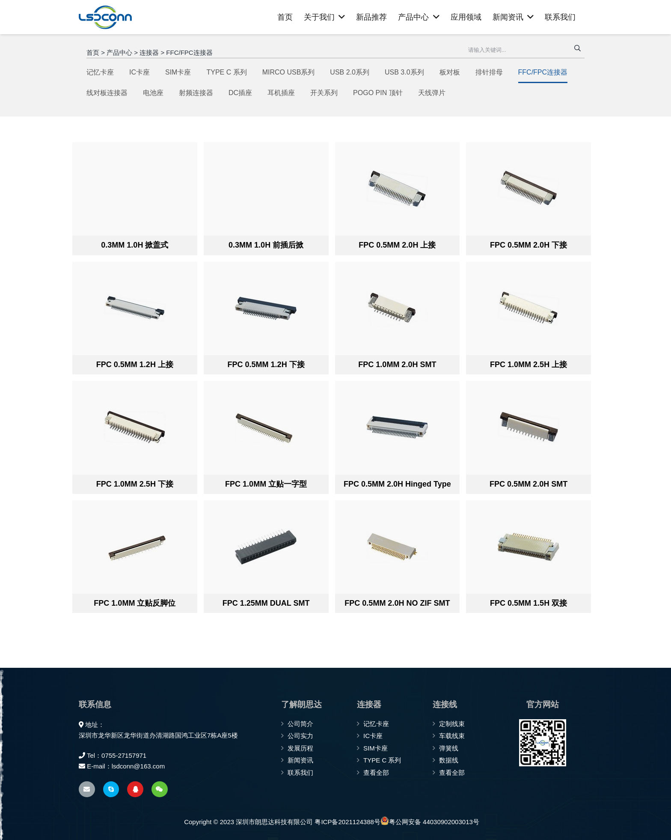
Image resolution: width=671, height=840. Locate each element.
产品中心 (119, 52)
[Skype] (111, 789)
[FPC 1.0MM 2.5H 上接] (528, 308)
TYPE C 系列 (382, 760)
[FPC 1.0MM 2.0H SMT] (397, 308)
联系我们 (300, 772)
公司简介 (300, 723)
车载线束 (452, 735)
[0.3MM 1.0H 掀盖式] (134, 189)
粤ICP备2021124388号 (347, 821)
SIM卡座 (375, 748)
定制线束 (452, 723)
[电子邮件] (87, 789)
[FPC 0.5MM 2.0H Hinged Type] (397, 427)
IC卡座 (373, 735)
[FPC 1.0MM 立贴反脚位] (134, 547)
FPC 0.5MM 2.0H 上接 (397, 245)
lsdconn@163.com (138, 766)
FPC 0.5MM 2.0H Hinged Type (397, 484)
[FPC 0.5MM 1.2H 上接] (134, 308)
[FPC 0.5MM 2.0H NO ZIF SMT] (397, 547)
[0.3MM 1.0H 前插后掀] (266, 189)
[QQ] (135, 789)
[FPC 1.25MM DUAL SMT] (266, 547)
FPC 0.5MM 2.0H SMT (528, 484)
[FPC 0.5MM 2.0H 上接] (397, 189)
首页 (92, 52)
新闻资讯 (300, 760)
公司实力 (300, 735)
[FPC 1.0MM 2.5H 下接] (134, 427)
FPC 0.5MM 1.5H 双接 (528, 603)
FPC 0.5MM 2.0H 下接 (528, 245)
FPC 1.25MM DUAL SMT (266, 603)
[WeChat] (159, 789)
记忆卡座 (376, 723)
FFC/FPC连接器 (189, 52)
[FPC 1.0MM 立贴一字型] (266, 427)
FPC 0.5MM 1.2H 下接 (266, 364)
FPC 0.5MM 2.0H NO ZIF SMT (397, 603)
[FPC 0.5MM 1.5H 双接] (528, 547)
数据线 (448, 760)
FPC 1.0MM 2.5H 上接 (528, 364)
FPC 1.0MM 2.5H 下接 (134, 484)
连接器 (149, 52)
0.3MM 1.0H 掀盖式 (134, 245)
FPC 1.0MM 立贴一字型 (266, 484)
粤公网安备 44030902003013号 (429, 820)
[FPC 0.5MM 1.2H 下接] (266, 308)
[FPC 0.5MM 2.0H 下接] (528, 189)
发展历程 (300, 748)
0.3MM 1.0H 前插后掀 (266, 245)
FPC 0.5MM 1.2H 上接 (134, 364)
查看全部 (376, 772)
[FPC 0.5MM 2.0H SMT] (528, 427)
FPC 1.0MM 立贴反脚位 (134, 603)
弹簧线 (448, 748)
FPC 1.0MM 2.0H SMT (397, 364)
